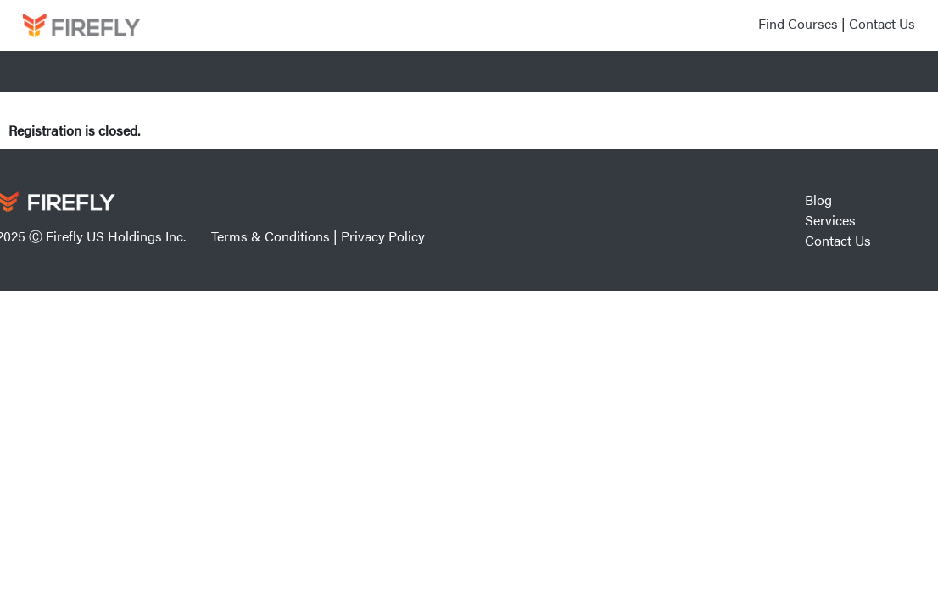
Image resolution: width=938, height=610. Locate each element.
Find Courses (798, 23)
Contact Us (882, 23)
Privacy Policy (383, 236)
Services (830, 220)
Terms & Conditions (270, 236)
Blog (818, 199)
